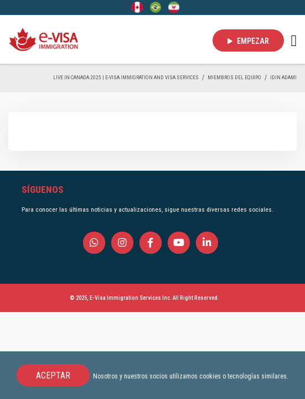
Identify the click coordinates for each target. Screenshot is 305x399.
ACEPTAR (53, 375)
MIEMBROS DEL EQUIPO (234, 77)
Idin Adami (283, 77)
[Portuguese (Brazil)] (155, 7)
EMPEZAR (248, 41)
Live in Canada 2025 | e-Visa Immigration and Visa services (126, 77)
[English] (137, 7)
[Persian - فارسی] (173, 7)
